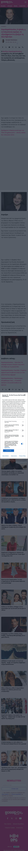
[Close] (25, 395)
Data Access (14, 455)
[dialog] (14, 425)
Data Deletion (5, 455)
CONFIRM (8, 450)
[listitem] (14, 422)
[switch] (22, 425)
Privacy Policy (22, 455)
